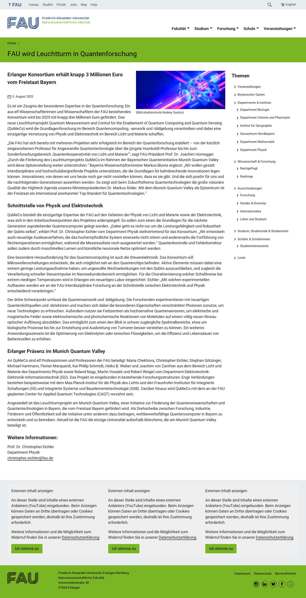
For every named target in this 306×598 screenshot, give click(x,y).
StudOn (48, 5)
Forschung (226, 29)
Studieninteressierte (254, 246)
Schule (249, 29)
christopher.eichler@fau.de (30, 458)
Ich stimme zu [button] (27, 549)
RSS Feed (290, 584)
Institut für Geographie (256, 126)
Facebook (282, 584)
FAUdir (61, 5)
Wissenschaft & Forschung (256, 161)
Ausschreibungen (250, 188)
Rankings (246, 176)
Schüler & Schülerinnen (254, 239)
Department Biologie (254, 110)
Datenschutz (263, 573)
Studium (201, 29)
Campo (34, 5)
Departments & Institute (254, 103)
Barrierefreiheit (285, 573)
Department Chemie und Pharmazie (265, 117)
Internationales (250, 211)
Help (94, 5)
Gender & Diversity (253, 203)
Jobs (73, 5)
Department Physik (253, 150)
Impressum (243, 573)
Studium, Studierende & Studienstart (263, 231)
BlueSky (273, 584)
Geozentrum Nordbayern (257, 134)
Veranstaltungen (278, 29)
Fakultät (179, 29)
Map (84, 5)
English (291, 4)
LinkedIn (264, 584)
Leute (241, 258)
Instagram (256, 584)
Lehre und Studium (253, 219)
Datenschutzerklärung (80, 537)
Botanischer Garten (251, 95)
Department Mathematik (257, 142)
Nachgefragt (249, 168)
